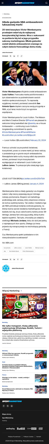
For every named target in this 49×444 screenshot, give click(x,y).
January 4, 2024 (37, 184)
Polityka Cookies (28, 436)
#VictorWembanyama (11, 132)
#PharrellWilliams (28, 132)
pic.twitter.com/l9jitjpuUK (25, 135)
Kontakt (38, 436)
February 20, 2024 (38, 140)
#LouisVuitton (8, 135)
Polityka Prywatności (14, 436)
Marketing (6, 14)
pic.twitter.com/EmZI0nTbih (33, 178)
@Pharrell (30, 120)
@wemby (32, 123)
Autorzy (4, 420)
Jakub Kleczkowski (7, 52)
